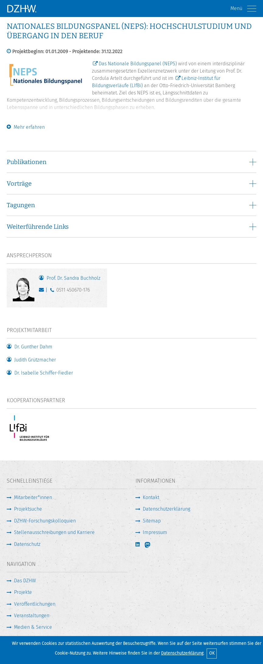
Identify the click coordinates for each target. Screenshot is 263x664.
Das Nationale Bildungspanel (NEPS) (138, 64)
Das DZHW (25, 581)
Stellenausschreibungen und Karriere (54, 532)
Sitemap (152, 521)
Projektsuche (28, 509)
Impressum (155, 532)
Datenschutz (27, 544)
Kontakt (151, 497)
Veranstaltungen (31, 615)
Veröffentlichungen (34, 604)
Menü (243, 8)
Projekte (23, 592)
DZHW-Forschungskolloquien (45, 521)
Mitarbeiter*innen (33, 497)
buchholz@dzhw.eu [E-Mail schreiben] (43, 291)
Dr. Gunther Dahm (33, 347)
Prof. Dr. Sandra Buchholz (73, 278)
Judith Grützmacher (35, 360)
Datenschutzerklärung (182, 653)
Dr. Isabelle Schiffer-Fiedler (43, 373)
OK (212, 653)
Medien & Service (33, 627)
